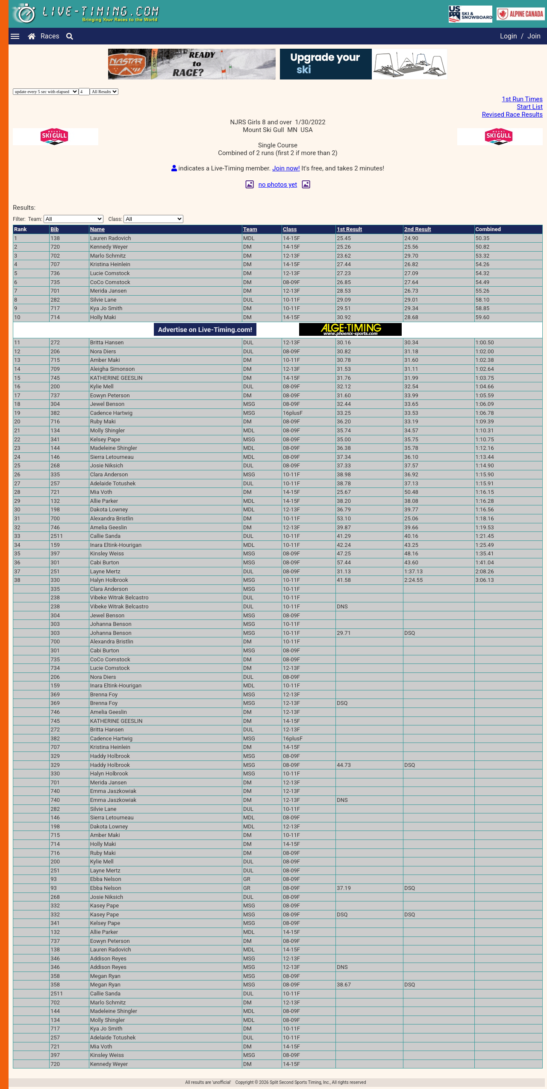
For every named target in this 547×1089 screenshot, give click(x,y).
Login (508, 36)
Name (97, 229)
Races (50, 36)
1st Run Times (522, 99)
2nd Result (417, 229)
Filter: (58, 219)
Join (534, 36)
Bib (54, 229)
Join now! (286, 168)
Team (250, 229)
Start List (530, 107)
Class (290, 229)
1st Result (349, 229)
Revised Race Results (512, 114)
